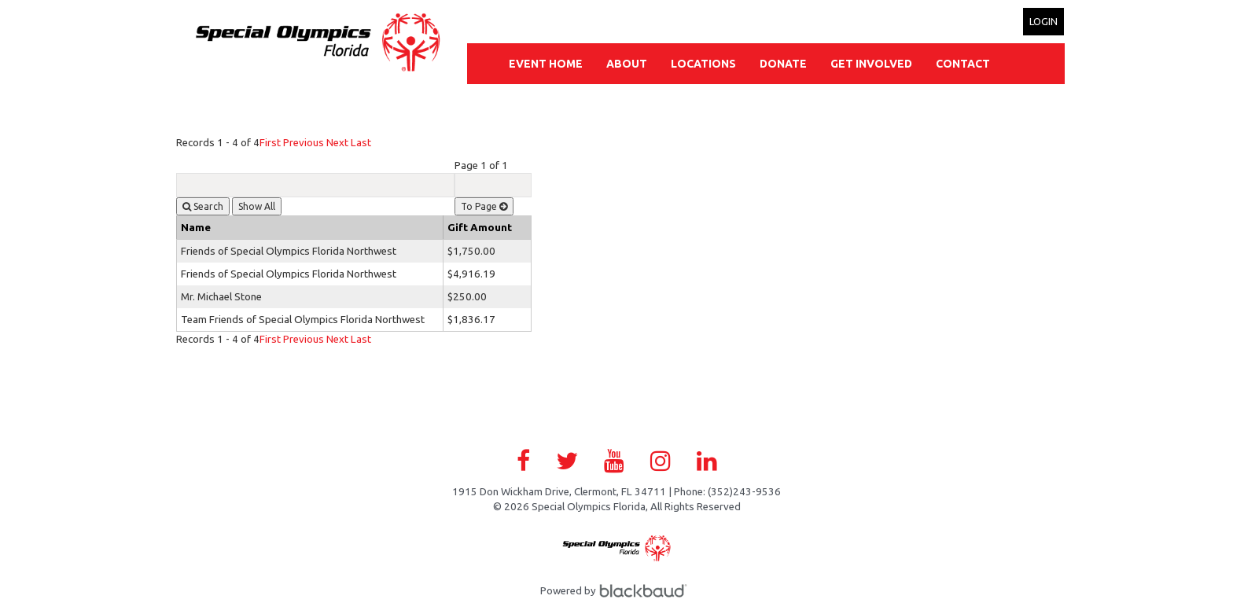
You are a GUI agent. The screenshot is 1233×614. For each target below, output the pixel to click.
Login (1043, 21)
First (270, 143)
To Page (484, 206)
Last (361, 143)
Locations (703, 63)
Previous (303, 143)
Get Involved (871, 63)
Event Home (546, 63)
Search (202, 206)
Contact (963, 63)
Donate (783, 63)
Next (337, 143)
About (626, 63)
